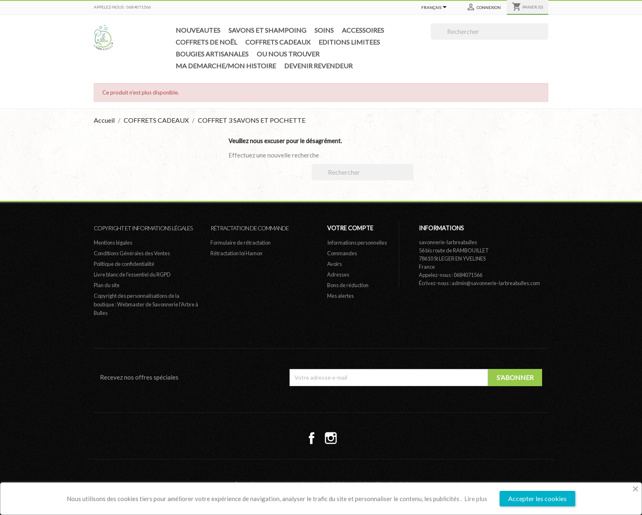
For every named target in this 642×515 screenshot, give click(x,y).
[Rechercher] (489, 31)
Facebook (311, 438)
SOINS (324, 30)
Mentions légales (113, 242)
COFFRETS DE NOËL (206, 42)
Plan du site (107, 285)
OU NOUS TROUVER (288, 54)
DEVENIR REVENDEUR (318, 66)
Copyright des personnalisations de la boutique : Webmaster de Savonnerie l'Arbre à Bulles (146, 304)
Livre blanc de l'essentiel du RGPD (132, 274)
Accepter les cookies (537, 498)
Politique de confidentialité (124, 264)
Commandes (342, 253)
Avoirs (334, 264)
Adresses (338, 274)
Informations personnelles (357, 242)
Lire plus (475, 498)
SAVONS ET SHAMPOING (267, 30)
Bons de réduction (347, 285)
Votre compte (350, 228)
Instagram (331, 438)
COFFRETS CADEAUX (277, 42)
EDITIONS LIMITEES (349, 42)
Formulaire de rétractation (240, 242)
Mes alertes (340, 295)
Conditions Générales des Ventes (132, 253)
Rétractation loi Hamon (236, 253)
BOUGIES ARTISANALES (212, 54)
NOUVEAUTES (198, 30)
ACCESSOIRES (363, 30)
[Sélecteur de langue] (435, 8)
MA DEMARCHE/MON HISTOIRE (226, 66)
